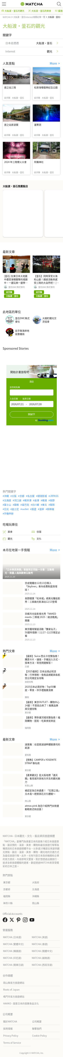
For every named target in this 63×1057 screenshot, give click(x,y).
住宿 (36, 531)
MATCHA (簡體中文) (42, 951)
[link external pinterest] (19, 921)
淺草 (41, 509)
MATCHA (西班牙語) (42, 964)
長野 (52, 500)
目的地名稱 (15, 387)
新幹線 (50, 509)
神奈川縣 (8, 903)
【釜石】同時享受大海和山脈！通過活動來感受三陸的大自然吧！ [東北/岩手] (46, 281)
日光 (6, 509)
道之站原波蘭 (11, 124)
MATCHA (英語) (40, 937)
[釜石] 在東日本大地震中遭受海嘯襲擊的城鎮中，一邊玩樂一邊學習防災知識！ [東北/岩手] (16, 281)
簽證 (34, 509)
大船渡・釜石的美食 (39, 10)
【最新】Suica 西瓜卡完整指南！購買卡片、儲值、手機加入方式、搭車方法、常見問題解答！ (42, 659)
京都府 (6, 889)
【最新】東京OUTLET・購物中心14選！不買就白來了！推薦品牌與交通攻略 (42, 705)
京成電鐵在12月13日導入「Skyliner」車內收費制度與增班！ (41, 586)
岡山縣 (35, 903)
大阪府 (35, 882)
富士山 (7, 504)
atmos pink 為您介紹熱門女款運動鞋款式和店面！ (42, 807)
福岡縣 (6, 896)
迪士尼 (15, 509)
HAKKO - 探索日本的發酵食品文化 (21, 1003)
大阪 (14, 496)
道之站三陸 (10, 87)
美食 (7, 531)
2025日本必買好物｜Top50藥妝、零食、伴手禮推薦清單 (40, 688)
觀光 (7, 538)
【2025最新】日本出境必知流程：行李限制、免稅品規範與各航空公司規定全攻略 (42, 675)
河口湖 (17, 500)
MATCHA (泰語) (40, 944)
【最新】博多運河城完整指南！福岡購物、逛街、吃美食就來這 (42, 719)
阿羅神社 (39, 162)
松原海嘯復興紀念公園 (46, 87)
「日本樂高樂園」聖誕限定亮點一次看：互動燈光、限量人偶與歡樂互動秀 (29, 571)
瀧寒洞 (37, 124)
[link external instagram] (26, 921)
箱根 (16, 504)
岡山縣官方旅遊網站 (13, 982)
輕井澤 (27, 500)
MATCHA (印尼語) (12, 958)
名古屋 (30, 496)
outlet (25, 509)
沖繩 (6, 496)
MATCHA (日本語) (12, 937)
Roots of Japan (11, 989)
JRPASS (54, 496)
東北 (44, 504)
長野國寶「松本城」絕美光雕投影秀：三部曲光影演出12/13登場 (42, 600)
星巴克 (25, 504)
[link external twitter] (12, 921)
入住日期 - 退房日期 (20, 398)
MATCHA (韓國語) (12, 951)
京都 (22, 496)
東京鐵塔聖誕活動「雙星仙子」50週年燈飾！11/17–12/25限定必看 (42, 632)
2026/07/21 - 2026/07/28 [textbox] (26, 404)
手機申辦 (8, 513)
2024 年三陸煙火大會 (15, 162)
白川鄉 (35, 504)
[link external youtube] (33, 921)
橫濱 (44, 500)
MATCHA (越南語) (41, 958)
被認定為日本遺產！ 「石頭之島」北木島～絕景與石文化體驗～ (42, 792)
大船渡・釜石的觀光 (13, 10)
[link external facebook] (6, 921)
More (54, 63)
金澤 (36, 500)
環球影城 (42, 496)
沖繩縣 (35, 896)
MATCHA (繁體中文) (13, 944)
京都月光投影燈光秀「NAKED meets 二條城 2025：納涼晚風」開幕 (42, 617)
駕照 (52, 504)
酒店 (31, 381)
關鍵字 (31, 414)
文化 (36, 538)
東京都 (6, 882)
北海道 (7, 500)
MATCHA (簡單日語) (13, 964)
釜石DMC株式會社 (16, 287)
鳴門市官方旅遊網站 (13, 996)
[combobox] (31, 392)
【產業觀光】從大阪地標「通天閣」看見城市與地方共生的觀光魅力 (42, 778)
